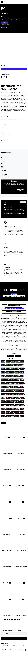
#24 (8, 360)
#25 (3, 361)
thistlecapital (10, 355)
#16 (17, 360)
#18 (22, 386)
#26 (8, 362)
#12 (3, 390)
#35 (18, 383)
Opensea (18, 355)
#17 (12, 376)
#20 (13, 368)
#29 (3, 360)
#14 (13, 362)
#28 (3, 364)
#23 (21, 360)
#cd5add (2, 167)
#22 (12, 360)
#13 (7, 372)
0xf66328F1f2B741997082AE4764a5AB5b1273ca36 (11, 119)
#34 (22, 368)
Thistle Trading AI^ (14, 345)
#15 (21, 371)
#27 (22, 361)
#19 (21, 372)
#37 (8, 364)
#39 (17, 364)
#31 (3, 382)
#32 (12, 361)
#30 (12, 369)
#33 (21, 387)
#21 (8, 361)
